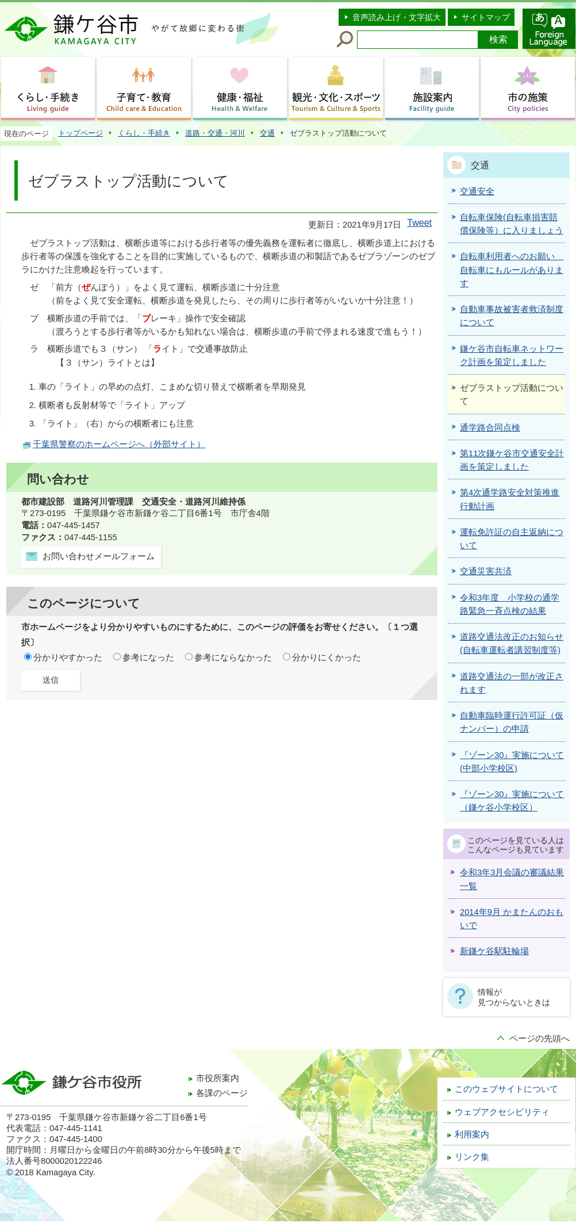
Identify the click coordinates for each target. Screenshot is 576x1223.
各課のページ (222, 1093)
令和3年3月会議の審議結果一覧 (512, 879)
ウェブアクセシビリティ (502, 1112)
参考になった (148, 657)
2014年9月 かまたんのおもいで (511, 918)
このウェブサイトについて (506, 1089)
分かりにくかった (326, 657)
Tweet (419, 223)
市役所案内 (217, 1078)
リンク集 (472, 1157)
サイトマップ (486, 17)
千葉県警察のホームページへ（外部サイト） (119, 444)
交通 (267, 133)
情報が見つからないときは (514, 997)
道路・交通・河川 (215, 133)
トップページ (80, 133)
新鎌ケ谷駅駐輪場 (494, 951)
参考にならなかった (233, 657)
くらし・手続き (144, 133)
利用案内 (472, 1134)
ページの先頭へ (539, 1038)
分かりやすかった (67, 657)
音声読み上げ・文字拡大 (396, 17)
